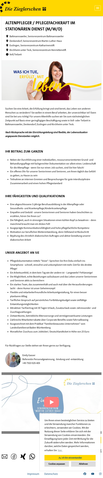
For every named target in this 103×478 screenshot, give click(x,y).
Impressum (33, 474)
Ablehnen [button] (83, 463)
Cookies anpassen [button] (56, 463)
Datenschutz (51, 474)
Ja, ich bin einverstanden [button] (70, 457)
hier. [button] (60, 450)
